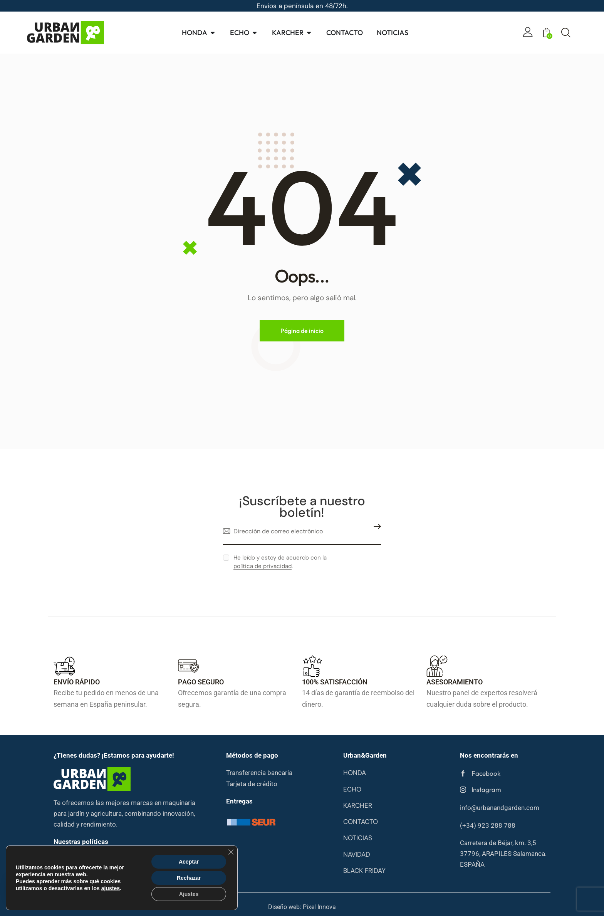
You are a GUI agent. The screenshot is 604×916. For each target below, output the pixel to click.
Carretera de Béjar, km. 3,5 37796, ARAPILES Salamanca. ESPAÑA (503, 853)
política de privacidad (262, 566)
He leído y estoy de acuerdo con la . (280, 562)
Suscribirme (375, 531)
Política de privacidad (83, 858)
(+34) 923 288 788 (487, 825)
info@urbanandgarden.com (499, 808)
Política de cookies (176, 858)
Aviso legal (131, 858)
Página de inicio (302, 330)
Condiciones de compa (85, 869)
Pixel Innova (319, 907)
